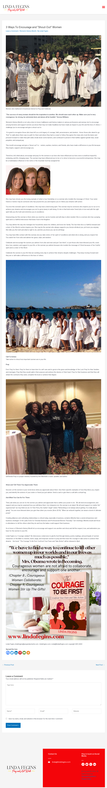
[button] (103, 7)
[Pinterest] (20, 653)
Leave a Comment (12, 31)
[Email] (24, 653)
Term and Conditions (89, 777)
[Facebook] (8, 653)
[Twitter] (12, 653)
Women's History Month (28, 31)
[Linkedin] (16, 653)
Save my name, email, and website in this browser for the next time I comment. (36, 719)
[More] (28, 653)
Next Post (100, 665)
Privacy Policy (86, 780)
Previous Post (8, 665)
